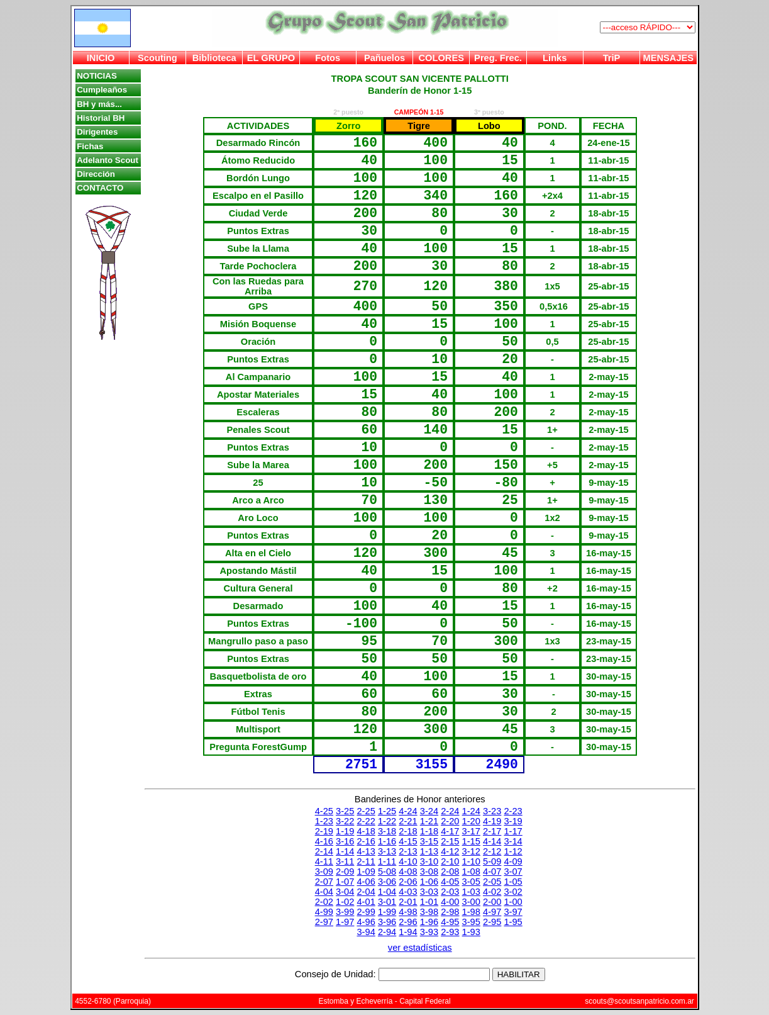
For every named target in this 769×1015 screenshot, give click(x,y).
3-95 (471, 922)
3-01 (387, 902)
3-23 (492, 811)
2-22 (366, 821)
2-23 (513, 811)
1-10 (471, 861)
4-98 (408, 912)
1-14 (345, 851)
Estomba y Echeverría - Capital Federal (384, 1001)
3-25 (345, 811)
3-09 (324, 871)
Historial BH (100, 118)
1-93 (471, 932)
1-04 (387, 892)
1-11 (387, 861)
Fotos (327, 58)
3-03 (429, 892)
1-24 (471, 811)
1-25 (387, 811)
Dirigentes (97, 132)
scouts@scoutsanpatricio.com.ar (639, 1001)
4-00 (450, 902)
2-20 (450, 821)
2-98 (450, 912)
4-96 (366, 922)
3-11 (345, 861)
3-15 (429, 841)
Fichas (90, 146)
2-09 (345, 871)
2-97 (324, 922)
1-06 (429, 882)
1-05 (513, 882)
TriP (612, 58)
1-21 (429, 821)
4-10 (408, 861)
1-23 (324, 821)
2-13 (408, 851)
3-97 (513, 912)
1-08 (471, 871)
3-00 (471, 902)
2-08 (450, 871)
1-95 (513, 922)
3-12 (471, 851)
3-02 (513, 892)
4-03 (408, 892)
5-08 (387, 871)
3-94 (366, 932)
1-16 (387, 841)
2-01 (408, 902)
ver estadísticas (420, 948)
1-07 (345, 882)
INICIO (101, 58)
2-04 (366, 892)
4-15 (408, 841)
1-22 (387, 821)
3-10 (429, 861)
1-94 (408, 932)
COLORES (440, 58)
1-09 (366, 871)
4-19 (492, 821)
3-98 (429, 912)
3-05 (471, 882)
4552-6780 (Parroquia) (113, 1001)
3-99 (345, 912)
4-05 (450, 882)
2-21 (408, 821)
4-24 (408, 811)
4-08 (408, 871)
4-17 (450, 831)
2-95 (492, 922)
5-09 (492, 861)
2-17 (492, 831)
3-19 (513, 821)
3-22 (345, 821)
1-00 (513, 902)
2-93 (450, 932)
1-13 (429, 851)
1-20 (471, 821)
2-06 (408, 882)
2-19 (324, 831)
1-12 (513, 851)
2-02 (324, 902)
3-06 (387, 882)
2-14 (324, 851)
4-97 (492, 912)
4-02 (492, 892)
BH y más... (99, 104)
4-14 (492, 841)
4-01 (366, 902)
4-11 (324, 861)
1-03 (471, 892)
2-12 (492, 851)
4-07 (492, 871)
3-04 (345, 892)
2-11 (366, 861)
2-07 (324, 882)
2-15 (450, 841)
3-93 (429, 932)
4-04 (324, 892)
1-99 (387, 912)
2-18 (408, 831)
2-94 (387, 932)
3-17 (471, 831)
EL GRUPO (271, 58)
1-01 (429, 902)
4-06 (366, 882)
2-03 (450, 892)
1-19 (345, 831)
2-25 (366, 811)
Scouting (157, 58)
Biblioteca (214, 58)
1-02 (345, 902)
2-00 (492, 902)
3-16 (345, 841)
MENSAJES (668, 58)
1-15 (471, 841)
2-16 (366, 841)
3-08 (429, 871)
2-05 (492, 882)
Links (555, 58)
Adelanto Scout (107, 160)
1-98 (471, 912)
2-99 (366, 912)
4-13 (366, 851)
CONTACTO (100, 188)
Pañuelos (384, 58)
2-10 (450, 861)
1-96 (429, 922)
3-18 (387, 831)
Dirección (96, 174)
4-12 (450, 851)
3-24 (429, 811)
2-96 (408, 922)
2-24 (450, 811)
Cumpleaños (102, 89)
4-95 (450, 922)
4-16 (324, 841)
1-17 (513, 831)
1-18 (429, 831)
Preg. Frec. (498, 58)
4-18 (366, 831)
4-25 (324, 811)
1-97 (345, 922)
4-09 (513, 861)
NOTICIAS (97, 76)
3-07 (513, 871)
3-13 (387, 851)
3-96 (387, 922)
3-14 (513, 841)
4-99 (324, 912)
